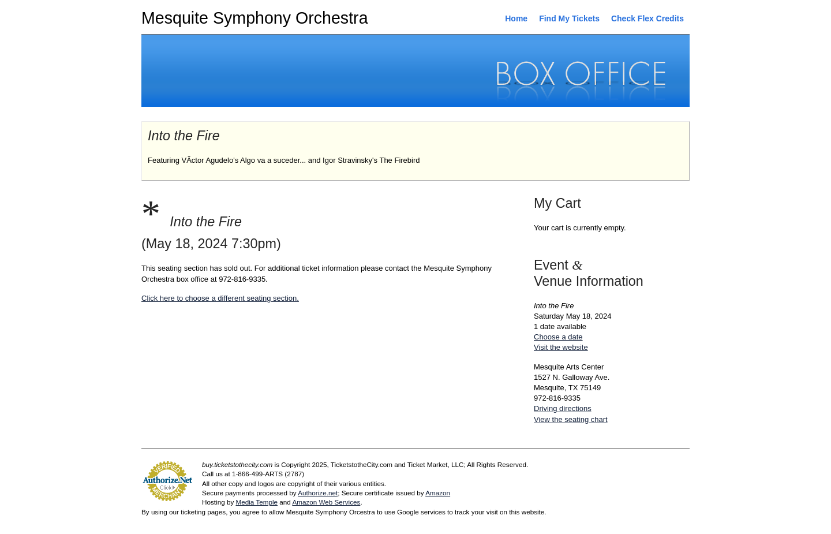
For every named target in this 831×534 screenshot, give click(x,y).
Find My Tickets (569, 18)
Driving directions (563, 408)
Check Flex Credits (647, 18)
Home (516, 18)
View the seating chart (571, 419)
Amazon (437, 492)
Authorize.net (318, 492)
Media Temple (256, 502)
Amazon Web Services (326, 502)
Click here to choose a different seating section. (220, 298)
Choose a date (558, 337)
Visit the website (561, 347)
